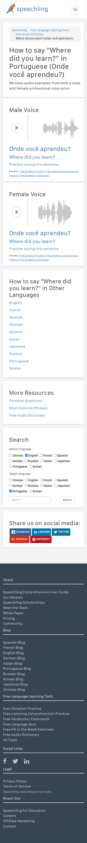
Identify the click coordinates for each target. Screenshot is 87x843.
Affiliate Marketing (18, 821)
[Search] (30, 499)
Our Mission (13, 597)
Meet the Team (15, 608)
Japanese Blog (15, 684)
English (15, 303)
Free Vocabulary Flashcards (26, 719)
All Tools (10, 740)
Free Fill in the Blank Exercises (28, 729)
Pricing (9, 618)
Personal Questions (25, 400)
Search (67, 499)
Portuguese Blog (17, 668)
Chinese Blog (14, 689)
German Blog (14, 658)
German (16, 332)
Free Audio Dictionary (30, 34)
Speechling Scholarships (24, 602)
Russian (16, 354)
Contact (9, 826)
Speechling (19, 30)
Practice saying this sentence (34, 164)
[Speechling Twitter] (17, 762)
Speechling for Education (24, 810)
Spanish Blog (14, 642)
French (15, 310)
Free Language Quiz (19, 724)
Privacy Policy (14, 781)
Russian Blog (14, 674)
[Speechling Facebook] (7, 762)
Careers (9, 815)
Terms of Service (17, 786)
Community (13, 623)
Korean (15, 368)
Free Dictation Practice (22, 708)
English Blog (13, 653)
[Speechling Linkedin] (29, 762)
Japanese (17, 346)
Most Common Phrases (28, 408)
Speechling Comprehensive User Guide (36, 592)
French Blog (13, 647)
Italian (14, 339)
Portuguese (19, 361)
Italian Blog (12, 663)
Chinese (16, 324)
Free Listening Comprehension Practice (36, 713)
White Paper (13, 613)
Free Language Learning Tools (49, 30)
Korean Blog (13, 679)
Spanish (16, 317)
